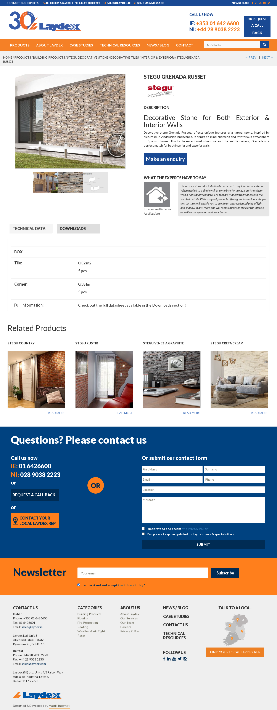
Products (22, 57)
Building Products (49, 57)
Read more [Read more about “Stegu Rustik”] (124, 412)
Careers (125, 627)
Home (7, 57)
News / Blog (175, 607)
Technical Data (29, 228)
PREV (250, 57)
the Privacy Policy (195, 529)
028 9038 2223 (35, 474)
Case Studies (176, 616)
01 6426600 (31, 466)
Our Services (129, 618)
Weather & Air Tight (91, 631)
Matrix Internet (59, 705)
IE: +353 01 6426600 (56, 3)
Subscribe (225, 573)
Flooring (82, 618)
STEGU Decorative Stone (87, 57)
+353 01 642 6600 (214, 23)
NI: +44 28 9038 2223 (87, 3)
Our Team (127, 622)
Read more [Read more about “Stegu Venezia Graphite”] (192, 412)
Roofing (82, 627)
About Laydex (129, 614)
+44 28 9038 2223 (214, 29)
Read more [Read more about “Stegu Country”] (56, 412)
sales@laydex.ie (116, 3)
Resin (81, 635)
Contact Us (175, 624)
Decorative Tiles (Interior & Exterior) (142, 57)
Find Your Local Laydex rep (235, 652)
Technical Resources (174, 635)
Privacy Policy (129, 631)
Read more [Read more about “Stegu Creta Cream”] (259, 412)
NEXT (268, 57)
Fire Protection (87, 622)
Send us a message (149, 3)
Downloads (73, 228)
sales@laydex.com (33, 663)
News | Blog (240, 3)
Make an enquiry (165, 159)
